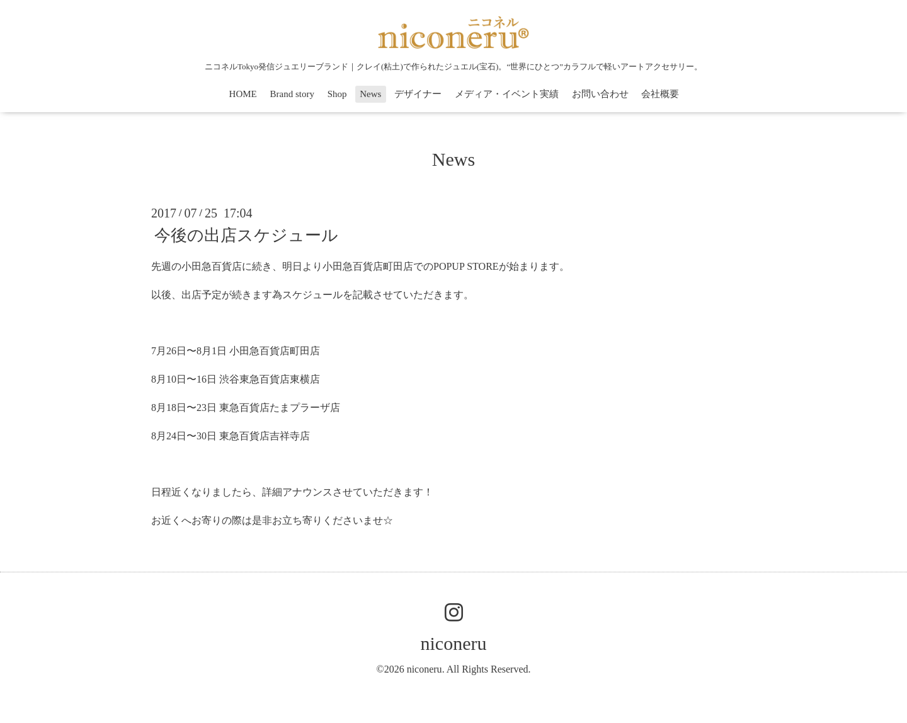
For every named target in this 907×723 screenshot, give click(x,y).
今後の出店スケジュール (246, 235)
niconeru (454, 643)
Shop (337, 94)
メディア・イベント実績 (507, 94)
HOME (243, 94)
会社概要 (660, 94)
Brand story (292, 94)
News (370, 94)
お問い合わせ (600, 94)
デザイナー (418, 94)
